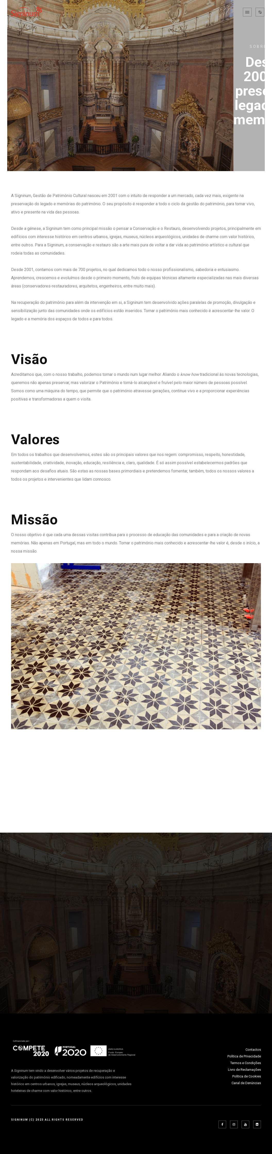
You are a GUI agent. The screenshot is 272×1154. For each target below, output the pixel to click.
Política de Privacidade (244, 1056)
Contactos (253, 1049)
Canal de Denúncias (246, 1083)
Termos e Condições (245, 1063)
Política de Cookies (246, 1076)
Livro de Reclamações (244, 1070)
